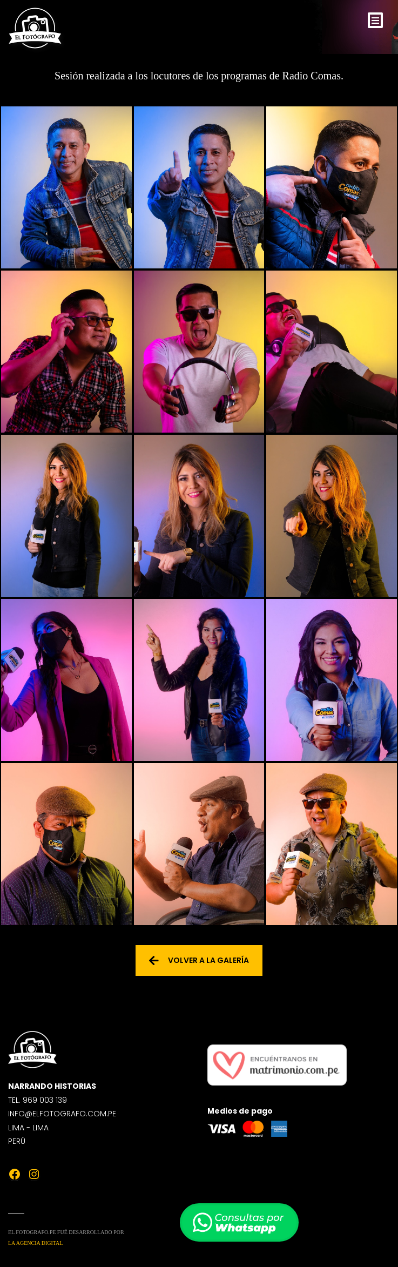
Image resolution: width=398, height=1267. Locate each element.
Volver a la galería (199, 960)
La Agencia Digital (35, 1243)
